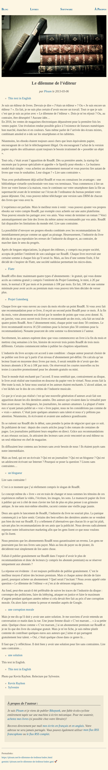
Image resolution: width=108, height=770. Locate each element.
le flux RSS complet (38, 734)
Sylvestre (13, 687)
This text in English (19, 98)
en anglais (78, 725)
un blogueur (15, 473)
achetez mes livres (18, 719)
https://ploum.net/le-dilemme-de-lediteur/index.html (27, 757)
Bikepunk (54, 710)
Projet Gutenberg (18, 299)
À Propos (100, 9)
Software (66, 9)
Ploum (47, 91)
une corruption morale (21, 609)
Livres (34, 9)
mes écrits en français (55, 725)
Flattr (11, 269)
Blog (5, 9)
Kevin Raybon (16, 683)
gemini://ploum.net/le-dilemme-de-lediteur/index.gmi (28, 761)
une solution (15, 655)
